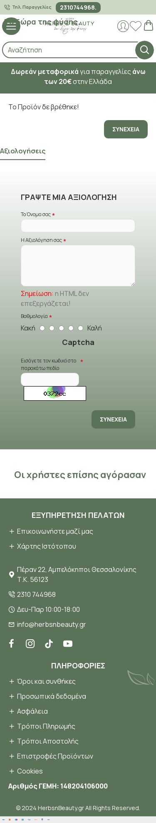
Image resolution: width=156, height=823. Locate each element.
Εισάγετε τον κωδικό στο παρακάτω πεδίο (48, 364)
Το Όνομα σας (36, 214)
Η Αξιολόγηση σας (41, 240)
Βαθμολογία (34, 316)
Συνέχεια (125, 129)
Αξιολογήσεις (22, 151)
